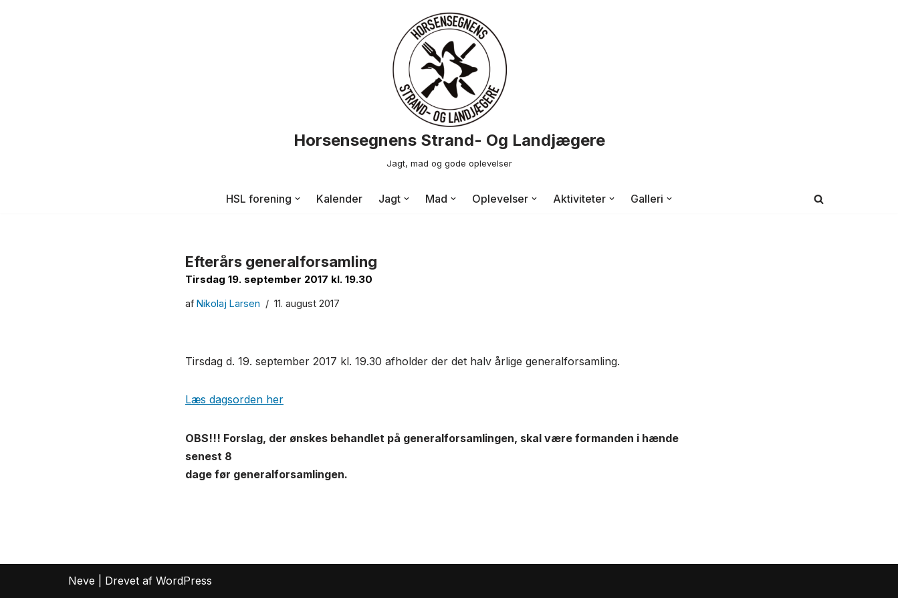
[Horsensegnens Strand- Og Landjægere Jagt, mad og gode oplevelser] (449, 92)
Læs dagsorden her (234, 399)
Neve (81, 580)
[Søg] (819, 199)
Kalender (339, 198)
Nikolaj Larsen (228, 303)
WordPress (184, 580)
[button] (297, 198)
